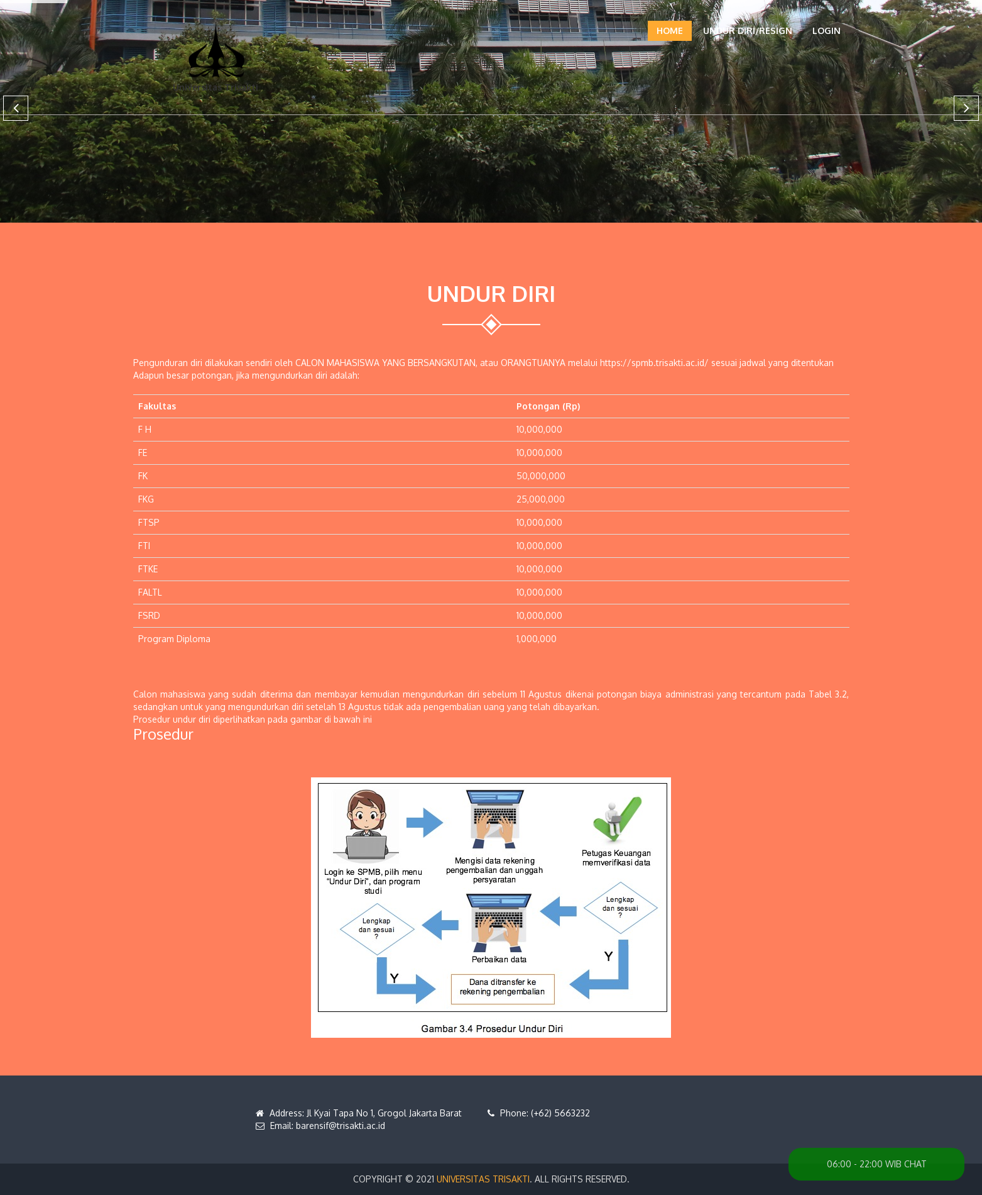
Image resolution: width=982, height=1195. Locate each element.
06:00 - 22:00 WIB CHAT (877, 1164)
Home (670, 30)
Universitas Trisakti (483, 1179)
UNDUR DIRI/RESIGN (747, 30)
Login (826, 30)
